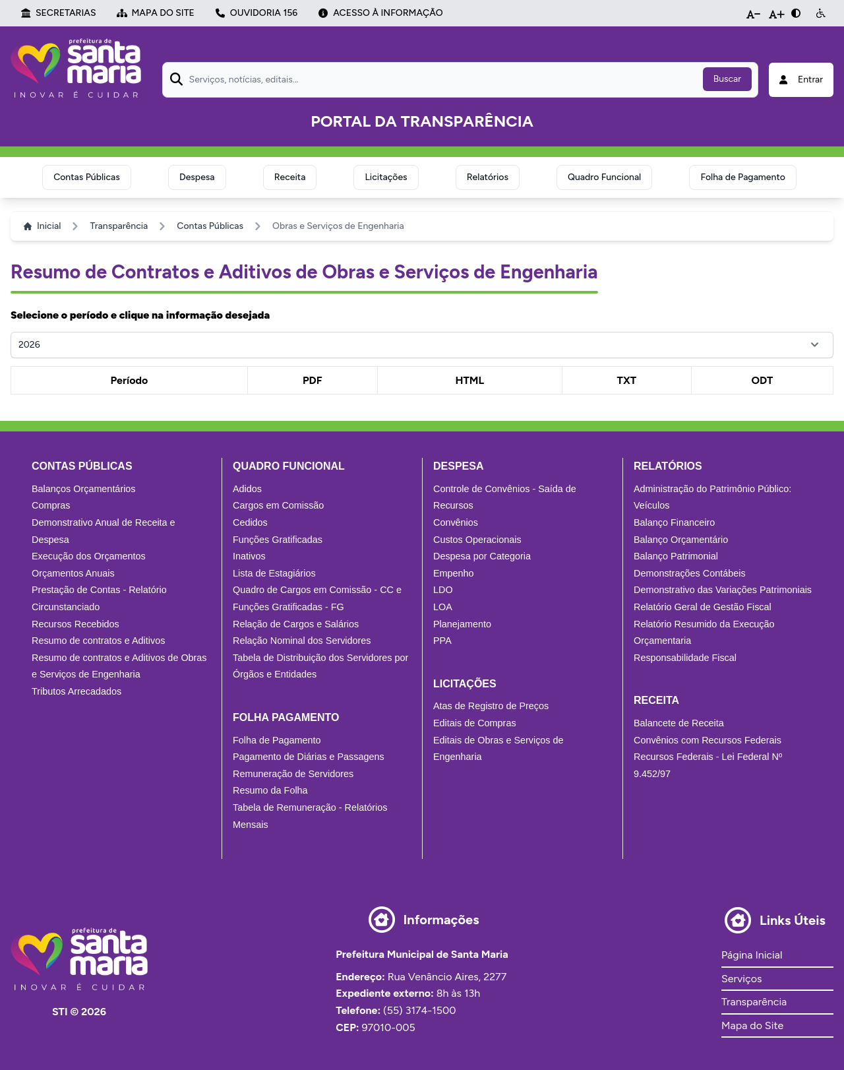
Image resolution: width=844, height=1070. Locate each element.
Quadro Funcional (604, 177)
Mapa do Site (752, 1025)
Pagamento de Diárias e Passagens (308, 756)
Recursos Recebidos (75, 624)
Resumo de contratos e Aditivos (98, 640)
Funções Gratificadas (277, 539)
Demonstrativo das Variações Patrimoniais (723, 589)
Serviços (741, 978)
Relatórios (487, 177)
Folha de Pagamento (742, 177)
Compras (51, 505)
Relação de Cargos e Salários (296, 624)
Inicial (42, 226)
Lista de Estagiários (274, 573)
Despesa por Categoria (482, 556)
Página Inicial (751, 955)
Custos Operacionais (477, 539)
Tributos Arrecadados (76, 691)
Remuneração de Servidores (293, 774)
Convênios (455, 522)
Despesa (197, 177)
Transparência (119, 226)
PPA (442, 640)
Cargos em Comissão (278, 505)
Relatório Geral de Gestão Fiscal (702, 607)
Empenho (453, 573)
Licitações (386, 177)
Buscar (727, 78)
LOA (442, 607)
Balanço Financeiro (674, 522)
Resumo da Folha (270, 790)
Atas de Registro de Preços (491, 706)
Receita (290, 177)
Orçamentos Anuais (73, 573)
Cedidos (250, 522)
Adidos (247, 489)
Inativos (249, 556)
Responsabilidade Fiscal (685, 657)
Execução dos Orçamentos (89, 556)
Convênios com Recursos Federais (707, 740)
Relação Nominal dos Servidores (302, 640)
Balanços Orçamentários (84, 489)
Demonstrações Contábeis (690, 573)
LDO (443, 589)
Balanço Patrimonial (676, 556)
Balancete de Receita (679, 723)
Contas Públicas (86, 177)
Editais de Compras (474, 723)
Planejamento (462, 624)
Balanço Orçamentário (681, 539)
